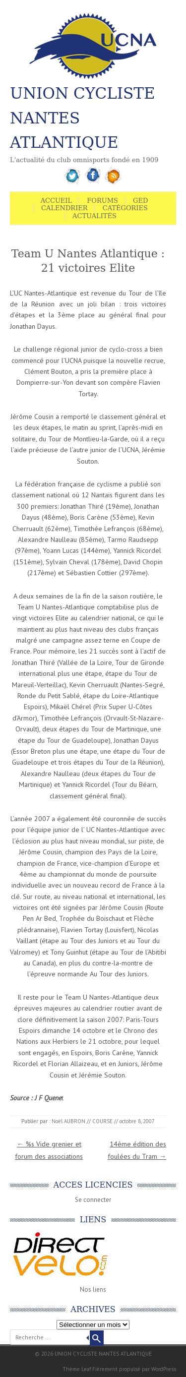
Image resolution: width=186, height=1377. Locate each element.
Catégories (125, 208)
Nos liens (93, 1289)
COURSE (102, 1121)
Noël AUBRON (68, 1121)
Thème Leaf (76, 1369)
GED (140, 200)
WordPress (163, 1369)
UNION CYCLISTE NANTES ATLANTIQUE (82, 117)
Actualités (94, 216)
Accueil (56, 200)
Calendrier (64, 208)
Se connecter (93, 1200)
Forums (102, 200)
